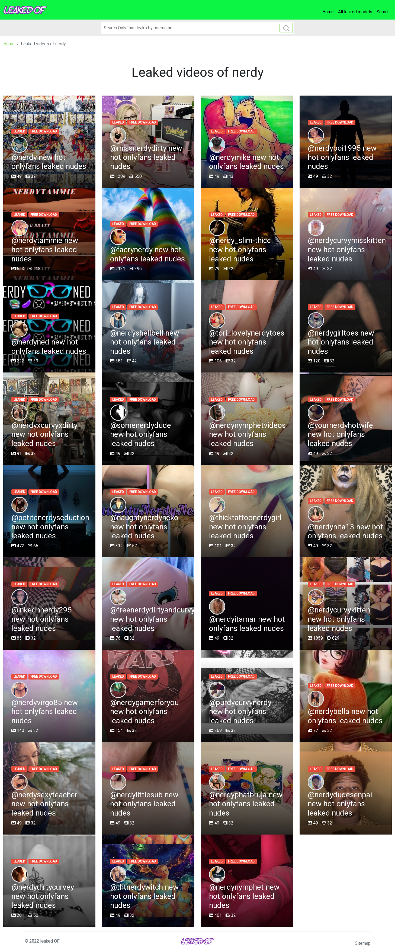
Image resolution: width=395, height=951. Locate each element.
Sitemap (363, 943)
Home (328, 11)
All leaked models (355, 11)
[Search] (197, 28)
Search (383, 11)
